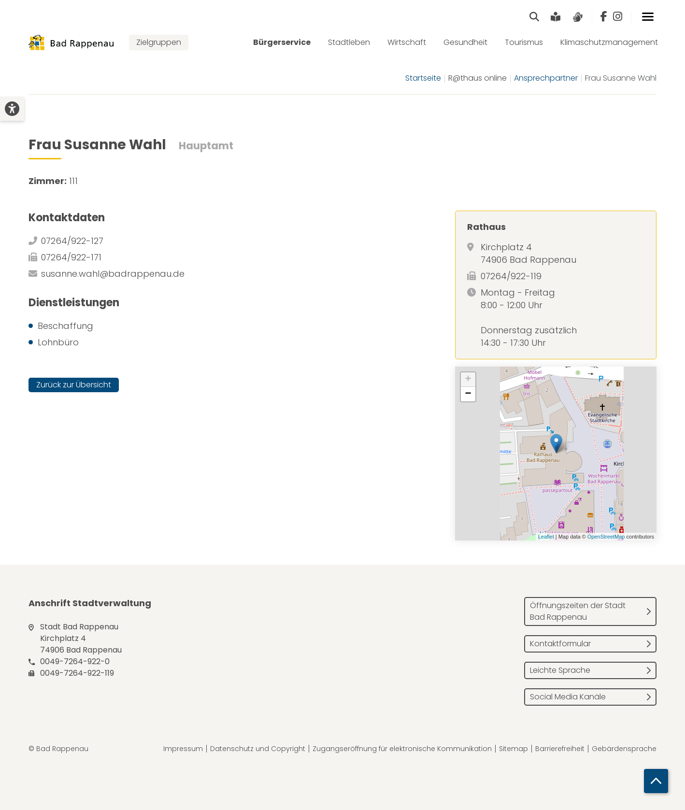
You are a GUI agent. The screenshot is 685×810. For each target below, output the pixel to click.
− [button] (468, 394)
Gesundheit (465, 42)
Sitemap (513, 748)
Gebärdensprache (624, 748)
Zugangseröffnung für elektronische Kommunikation (402, 748)
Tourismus (524, 42)
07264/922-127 (72, 241)
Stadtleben (349, 42)
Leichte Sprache (560, 670)
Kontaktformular (560, 643)
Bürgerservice (282, 42)
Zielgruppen (158, 42)
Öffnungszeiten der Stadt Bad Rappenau (578, 611)
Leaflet (546, 537)
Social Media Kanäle (568, 696)
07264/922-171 (71, 257)
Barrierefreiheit (560, 748)
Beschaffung (65, 326)
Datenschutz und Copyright (257, 748)
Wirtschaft (406, 42)
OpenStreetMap (606, 537)
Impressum (183, 748)
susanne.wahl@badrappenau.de (113, 274)
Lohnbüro (58, 342)
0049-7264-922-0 (75, 661)
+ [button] (468, 379)
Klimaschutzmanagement (609, 42)
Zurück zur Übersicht (73, 384)
